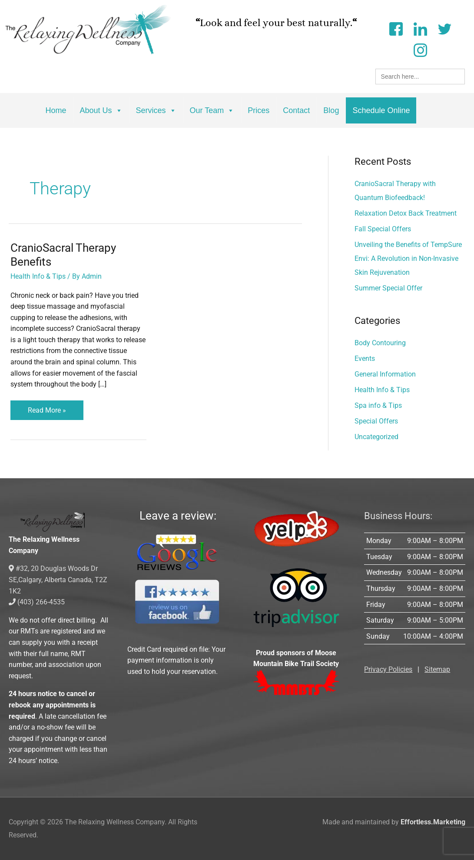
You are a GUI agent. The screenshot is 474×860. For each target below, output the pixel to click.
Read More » (47, 407)
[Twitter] (444, 28)
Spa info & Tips (378, 405)
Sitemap (437, 669)
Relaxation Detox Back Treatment (406, 213)
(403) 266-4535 (37, 602)
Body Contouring (380, 343)
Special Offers (376, 421)
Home (56, 110)
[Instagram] (420, 49)
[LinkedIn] (420, 28)
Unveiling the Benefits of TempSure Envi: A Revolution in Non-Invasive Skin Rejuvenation (408, 258)
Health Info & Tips (38, 276)
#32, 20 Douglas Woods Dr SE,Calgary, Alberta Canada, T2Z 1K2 (58, 579)
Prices (258, 110)
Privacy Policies (388, 669)
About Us (101, 110)
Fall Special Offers (383, 229)
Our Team (212, 110)
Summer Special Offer (388, 288)
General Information (385, 374)
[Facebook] (396, 28)
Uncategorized (376, 437)
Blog (331, 110)
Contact (296, 110)
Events (365, 358)
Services (156, 110)
